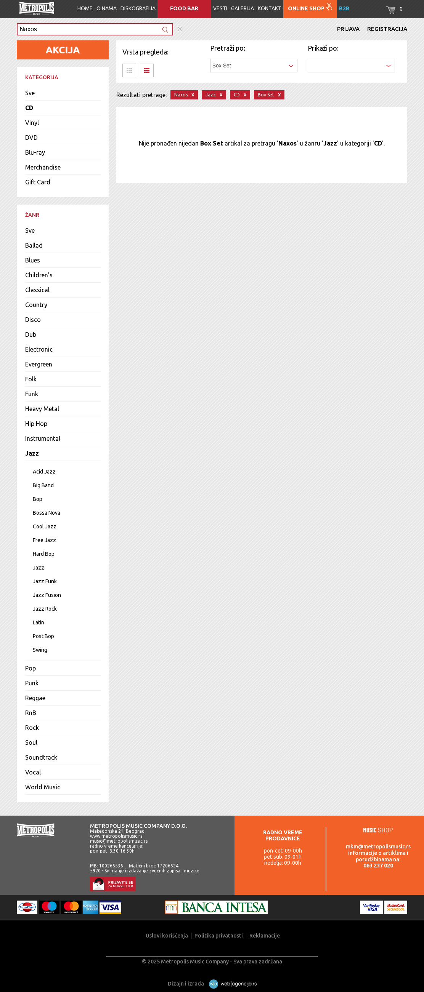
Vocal (33, 772)
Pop (30, 668)
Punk (32, 683)
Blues (32, 260)
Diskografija (138, 8)
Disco (33, 319)
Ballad (34, 245)
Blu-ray (35, 152)
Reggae (35, 697)
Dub (30, 334)
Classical (37, 289)
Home (85, 8)
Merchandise (43, 167)
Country (36, 304)
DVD (31, 137)
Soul (31, 742)
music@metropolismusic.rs (119, 840)
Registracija (387, 29)
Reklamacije (264, 936)
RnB (30, 712)
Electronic (39, 349)
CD (29, 107)
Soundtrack (41, 757)
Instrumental (42, 438)
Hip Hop (36, 423)
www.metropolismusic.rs (116, 836)
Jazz (32, 453)
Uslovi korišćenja (167, 936)
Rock (32, 727)
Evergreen (38, 364)
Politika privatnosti (218, 936)
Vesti (220, 8)
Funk (31, 393)
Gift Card (37, 182)
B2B (344, 8)
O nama (106, 8)
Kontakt (269, 8)
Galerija (242, 8)
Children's (39, 275)
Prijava (348, 29)
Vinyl (32, 122)
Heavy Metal (42, 408)
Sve (30, 93)
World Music (42, 787)
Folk (31, 379)
